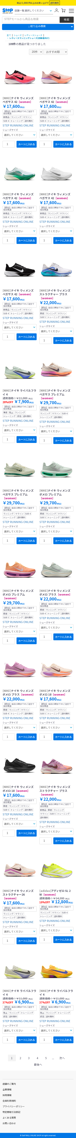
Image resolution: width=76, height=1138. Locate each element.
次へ (62, 1058)
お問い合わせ (9, 1123)
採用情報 (7, 1095)
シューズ (18, 35)
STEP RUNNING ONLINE (18, 125)
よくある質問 (9, 1117)
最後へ (38, 1064)
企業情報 (7, 1089)
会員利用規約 (9, 1100)
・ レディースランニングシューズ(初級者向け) (28, 38)
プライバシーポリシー (14, 1106)
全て (9, 35)
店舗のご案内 (9, 1083)
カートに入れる (26, 144)
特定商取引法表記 (11, 1112)
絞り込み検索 (38, 26)
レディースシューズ (33, 35)
